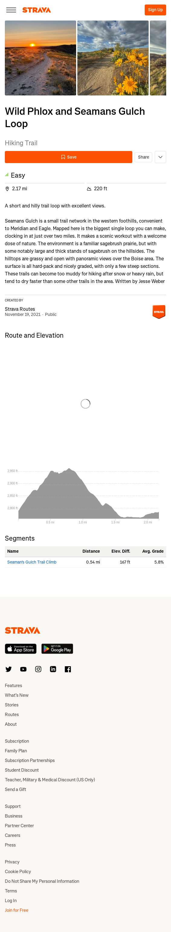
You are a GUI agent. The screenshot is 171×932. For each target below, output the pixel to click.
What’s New (16, 695)
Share (143, 157)
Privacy (12, 862)
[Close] (11, 10)
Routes (12, 715)
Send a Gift (15, 789)
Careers (12, 835)
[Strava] (36, 10)
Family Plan (16, 751)
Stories (11, 705)
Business (13, 816)
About (11, 724)
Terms (11, 891)
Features (13, 686)
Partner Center (19, 826)
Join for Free (16, 910)
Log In (11, 901)
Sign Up (155, 10)
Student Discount (22, 770)
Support (13, 806)
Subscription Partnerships (30, 760)
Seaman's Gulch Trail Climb (31, 562)
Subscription (17, 741)
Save (68, 157)
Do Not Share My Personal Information (42, 881)
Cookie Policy (18, 872)
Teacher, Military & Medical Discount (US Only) (50, 780)
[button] (40, 58)
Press (10, 845)
